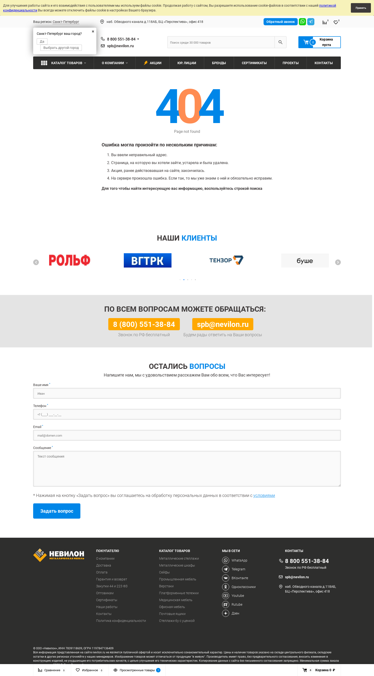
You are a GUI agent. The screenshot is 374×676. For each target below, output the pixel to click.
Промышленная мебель (177, 579)
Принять (361, 8)
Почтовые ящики (172, 613)
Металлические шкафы (177, 565)
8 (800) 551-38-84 (144, 324)
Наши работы (107, 607)
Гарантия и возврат (111, 579)
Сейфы (164, 572)
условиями (264, 495)
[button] (36, 262)
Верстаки (166, 586)
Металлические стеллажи (179, 558)
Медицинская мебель (175, 600)
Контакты (104, 613)
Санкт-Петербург (66, 21)
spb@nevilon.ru (120, 45)
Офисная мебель (172, 607)
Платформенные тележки (179, 593)
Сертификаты (106, 600)
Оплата (102, 572)
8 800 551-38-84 (121, 39)
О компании (105, 558)
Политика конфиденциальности (121, 620)
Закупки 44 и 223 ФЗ (111, 586)
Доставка (103, 565)
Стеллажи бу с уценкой (177, 620)
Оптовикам (105, 593)
